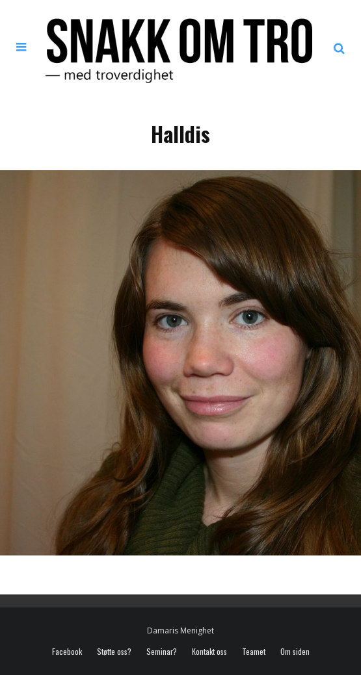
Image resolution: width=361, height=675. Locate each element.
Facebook (67, 652)
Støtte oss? (114, 652)
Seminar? (161, 652)
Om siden (295, 652)
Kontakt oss (209, 652)
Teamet (253, 652)
